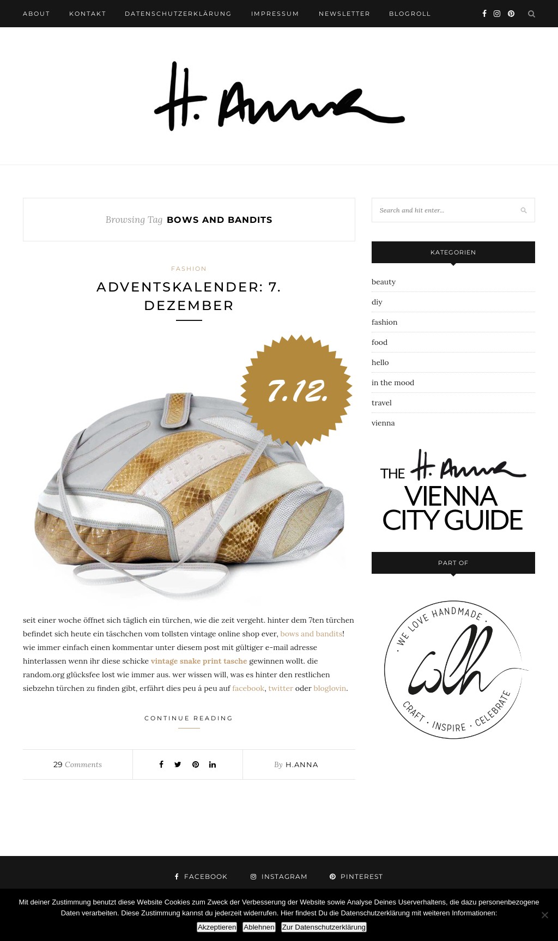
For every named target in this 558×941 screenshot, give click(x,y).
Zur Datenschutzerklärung (324, 927)
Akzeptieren (217, 927)
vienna (383, 423)
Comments (77, 764)
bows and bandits (311, 634)
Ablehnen (259, 927)
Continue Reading (189, 721)
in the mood (393, 382)
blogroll (410, 13)
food (379, 342)
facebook (248, 688)
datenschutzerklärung (178, 13)
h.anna (302, 764)
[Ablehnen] (544, 914)
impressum (275, 13)
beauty (384, 282)
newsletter (345, 13)
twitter (280, 688)
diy (377, 302)
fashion (189, 268)
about (36, 13)
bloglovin (330, 688)
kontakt (87, 13)
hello (380, 362)
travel (382, 403)
